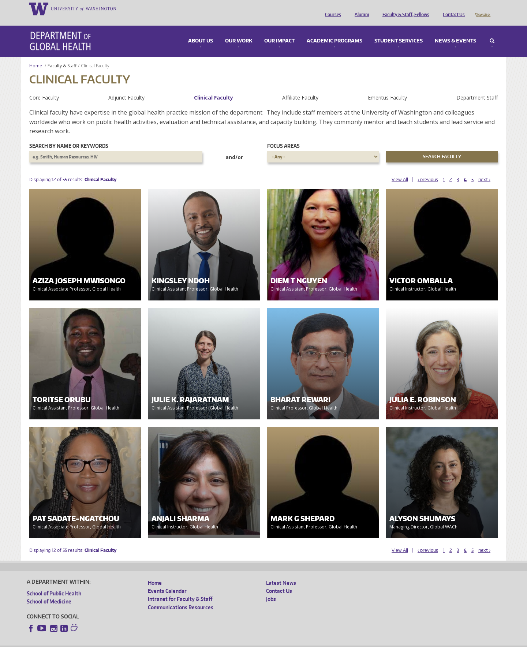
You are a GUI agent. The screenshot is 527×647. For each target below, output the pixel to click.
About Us (200, 30)
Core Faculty (44, 87)
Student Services (398, 30)
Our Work (238, 30)
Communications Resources (180, 597)
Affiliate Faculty (300, 87)
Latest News (281, 572)
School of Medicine (49, 591)
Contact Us (452, 8)
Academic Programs (334, 30)
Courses (331, 8)
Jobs (271, 589)
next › (484, 169)
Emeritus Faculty (387, 87)
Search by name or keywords (68, 135)
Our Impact (279, 30)
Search (492, 30)
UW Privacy (123, 641)
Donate (482, 8)
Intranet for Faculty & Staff (180, 589)
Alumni (360, 8)
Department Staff (477, 87)
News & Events (455, 30)
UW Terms (153, 641)
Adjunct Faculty (126, 87)
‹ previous (428, 169)
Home (35, 55)
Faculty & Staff (62, 55)
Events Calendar (167, 580)
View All (400, 169)
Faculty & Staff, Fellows (404, 8)
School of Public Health (54, 583)
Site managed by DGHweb (197, 641)
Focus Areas (283, 135)
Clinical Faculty (213, 87)
